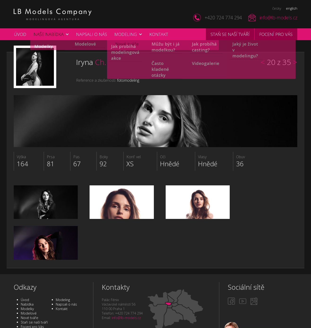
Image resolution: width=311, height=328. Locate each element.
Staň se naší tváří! (257, 307)
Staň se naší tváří (230, 34)
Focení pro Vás (32, 299)
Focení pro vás (276, 34)
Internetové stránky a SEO (216, 323)
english (291, 8)
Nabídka (27, 277)
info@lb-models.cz (278, 17)
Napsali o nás (91, 34)
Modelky (27, 281)
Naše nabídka (49, 34)
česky (276, 8)
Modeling (125, 34)
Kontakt (158, 34)
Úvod (20, 34)
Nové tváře (29, 290)
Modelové (29, 286)
